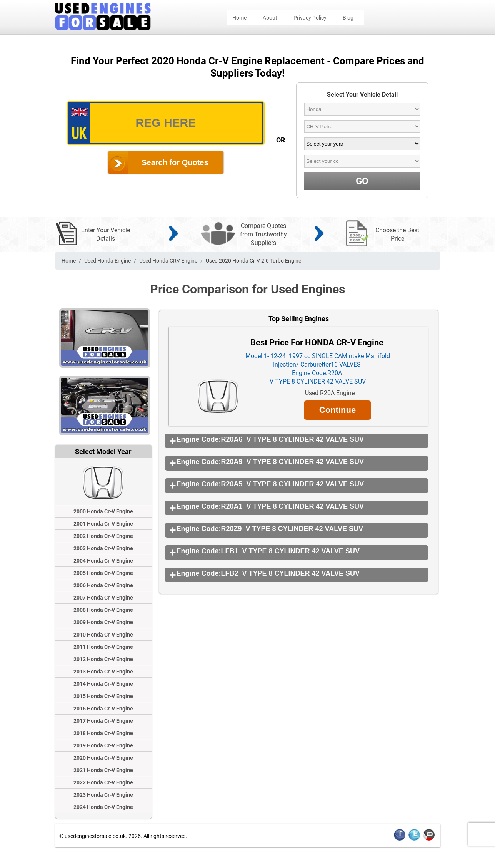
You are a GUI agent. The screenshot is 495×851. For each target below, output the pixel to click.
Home (239, 18)
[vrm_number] (166, 123)
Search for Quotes (175, 162)
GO (362, 181)
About (270, 18)
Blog (348, 18)
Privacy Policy (310, 18)
